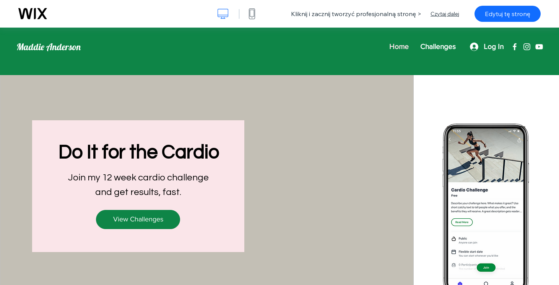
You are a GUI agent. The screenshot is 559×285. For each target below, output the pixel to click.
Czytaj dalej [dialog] (445, 13)
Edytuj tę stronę (507, 14)
